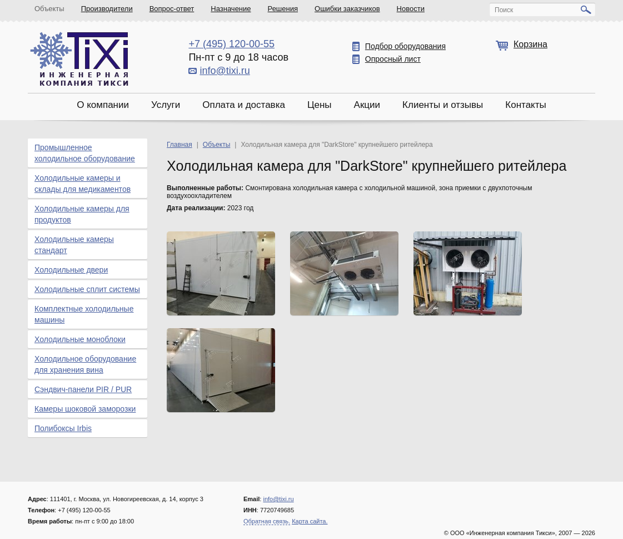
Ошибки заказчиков (347, 8)
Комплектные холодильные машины (83, 314)
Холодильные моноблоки (80, 339)
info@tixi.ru (225, 70)
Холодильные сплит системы (87, 289)
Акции (367, 105)
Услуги (165, 105)
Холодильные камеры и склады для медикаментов (82, 184)
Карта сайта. (309, 521)
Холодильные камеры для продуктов (81, 214)
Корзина (530, 44)
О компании (103, 105)
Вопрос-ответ (172, 8)
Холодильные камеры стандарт (74, 245)
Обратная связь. (266, 521)
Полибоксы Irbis (63, 428)
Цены (319, 105)
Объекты (49, 8)
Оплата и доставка (243, 105)
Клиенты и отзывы (442, 105)
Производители (107, 8)
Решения (283, 8)
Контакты (525, 105)
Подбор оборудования (405, 46)
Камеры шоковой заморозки (85, 408)
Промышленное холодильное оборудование (84, 153)
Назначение (231, 8)
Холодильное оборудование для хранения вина (85, 364)
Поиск (504, 10)
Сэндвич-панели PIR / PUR (83, 389)
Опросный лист (393, 59)
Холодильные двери (71, 269)
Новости (411, 8)
